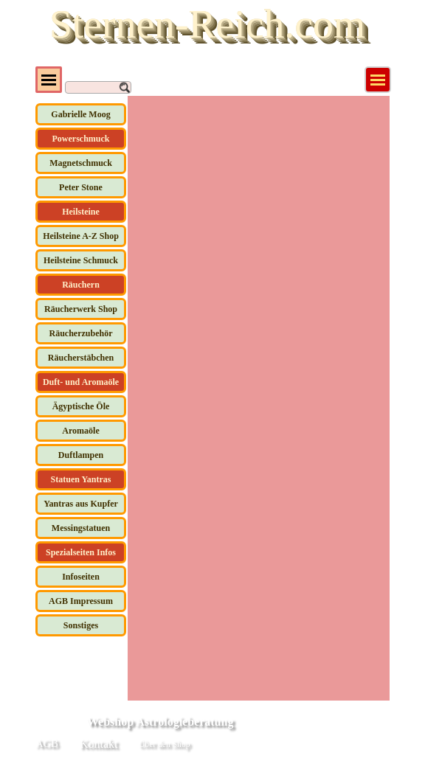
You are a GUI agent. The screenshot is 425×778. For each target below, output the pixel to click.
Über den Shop (164, 744)
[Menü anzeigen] (377, 79)
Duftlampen (80, 455)
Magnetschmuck (80, 163)
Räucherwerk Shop (80, 309)
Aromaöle (80, 431)
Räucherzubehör (81, 333)
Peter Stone (81, 187)
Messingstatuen (81, 528)
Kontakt (99, 743)
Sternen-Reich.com (207, 23)
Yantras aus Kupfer (81, 504)
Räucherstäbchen (81, 357)
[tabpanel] (267, 745)
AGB (46, 743)
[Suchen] (98, 87)
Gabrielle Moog (80, 114)
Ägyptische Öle (81, 406)
